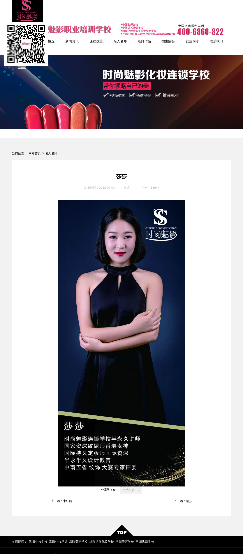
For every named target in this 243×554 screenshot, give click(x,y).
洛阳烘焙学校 (145, 517)
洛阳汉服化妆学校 (101, 517)
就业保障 (18, 538)
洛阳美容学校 (125, 517)
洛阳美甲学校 (78, 517)
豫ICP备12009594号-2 (103, 544)
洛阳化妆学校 (38, 517)
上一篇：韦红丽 (61, 477)
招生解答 (100, 531)
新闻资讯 (34, 531)
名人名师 (51, 129)
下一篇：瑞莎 (183, 477)
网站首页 (34, 129)
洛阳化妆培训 (58, 517)
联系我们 (34, 538)
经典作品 (84, 531)
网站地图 (162, 543)
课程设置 (51, 531)
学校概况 (18, 531)
